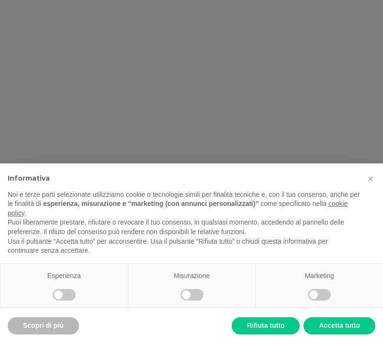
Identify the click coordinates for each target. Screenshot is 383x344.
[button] (370, 178)
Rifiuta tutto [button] (266, 325)
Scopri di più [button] (43, 325)
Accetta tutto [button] (339, 325)
